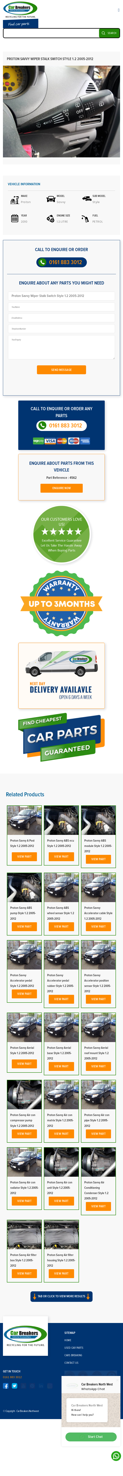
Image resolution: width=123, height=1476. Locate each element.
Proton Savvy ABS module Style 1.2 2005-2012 (98, 921)
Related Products (25, 870)
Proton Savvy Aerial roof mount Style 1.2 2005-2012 (96, 1128)
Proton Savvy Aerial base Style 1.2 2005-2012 (59, 1128)
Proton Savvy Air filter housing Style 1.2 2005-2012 (61, 1335)
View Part (24, 931)
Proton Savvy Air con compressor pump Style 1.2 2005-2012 (22, 1196)
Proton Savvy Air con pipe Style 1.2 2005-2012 (96, 1196)
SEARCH (112, 33)
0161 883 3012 (65, 262)
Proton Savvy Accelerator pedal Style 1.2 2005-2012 (22, 1056)
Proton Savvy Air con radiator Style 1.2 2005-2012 (24, 1263)
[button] (61, 1374)
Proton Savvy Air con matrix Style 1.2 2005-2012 (60, 1196)
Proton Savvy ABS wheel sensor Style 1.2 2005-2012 (60, 988)
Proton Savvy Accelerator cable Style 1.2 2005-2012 (98, 988)
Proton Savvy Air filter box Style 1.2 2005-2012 (23, 1335)
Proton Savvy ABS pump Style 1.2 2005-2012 (23, 988)
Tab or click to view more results (61, 1370)
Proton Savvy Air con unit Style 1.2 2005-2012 (59, 1263)
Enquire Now (61, 488)
